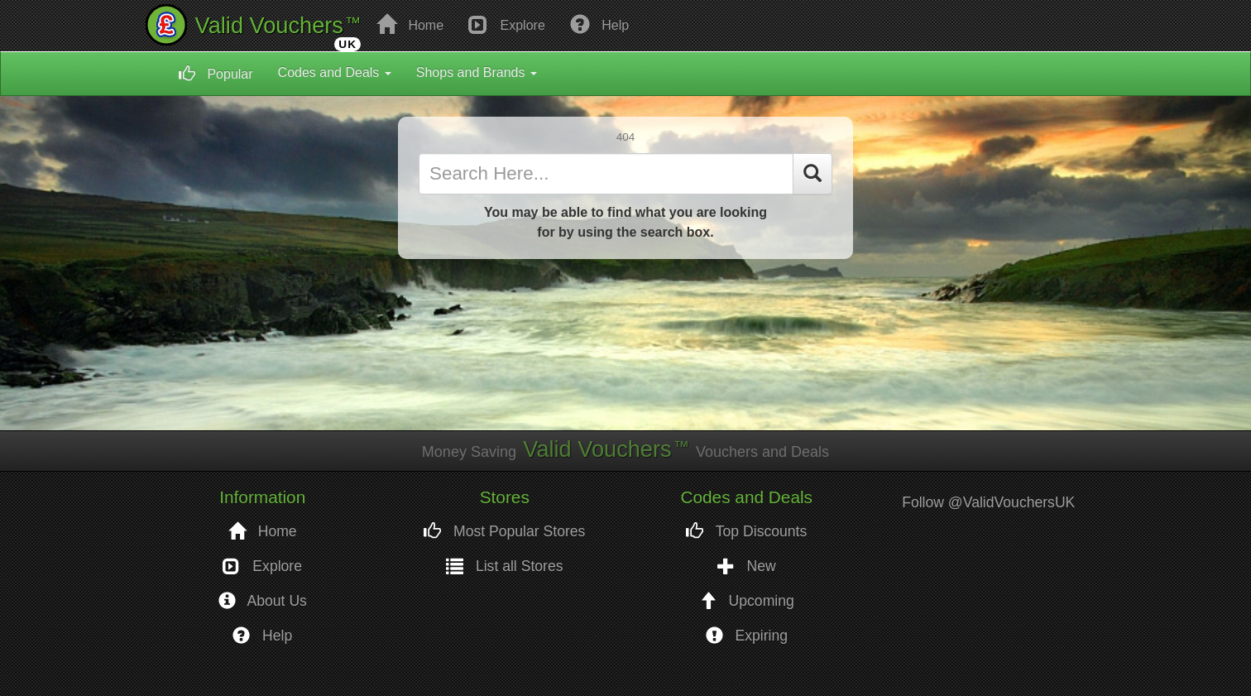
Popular (216, 73)
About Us (262, 601)
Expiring (747, 636)
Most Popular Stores (504, 531)
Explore (506, 24)
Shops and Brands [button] (476, 72)
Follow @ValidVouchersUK (988, 502)
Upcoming (746, 601)
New (746, 566)
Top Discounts (746, 531)
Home (409, 24)
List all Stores (504, 566)
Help (599, 24)
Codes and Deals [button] (334, 72)
